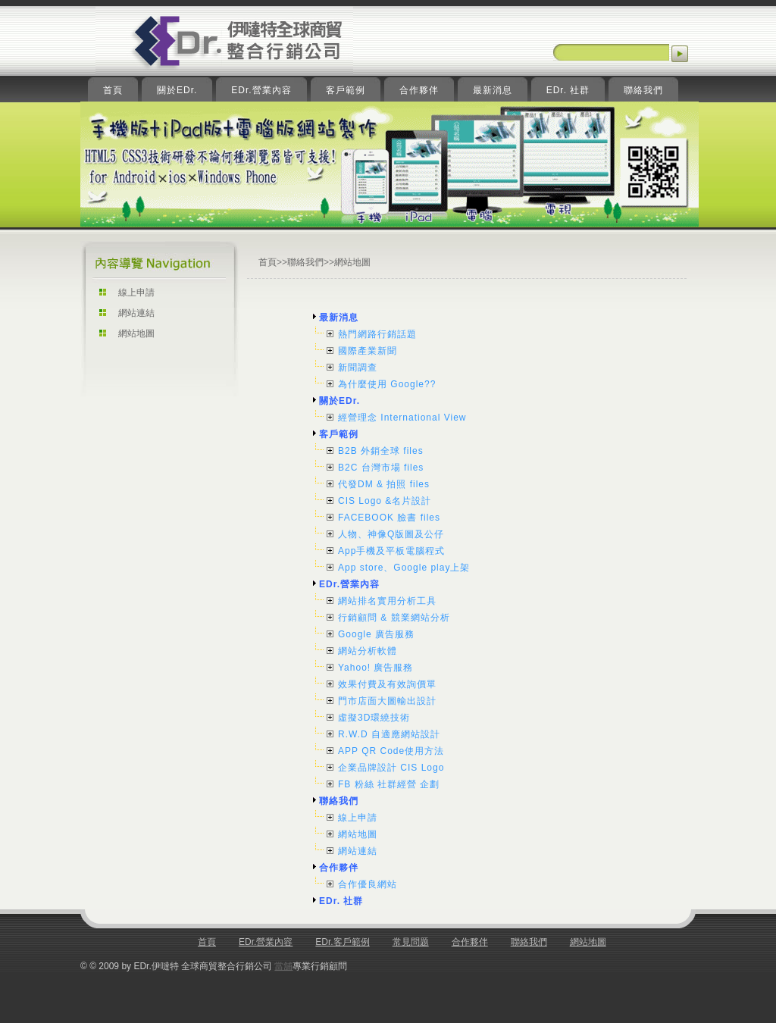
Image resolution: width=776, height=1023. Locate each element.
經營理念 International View (402, 417)
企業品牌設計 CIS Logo (391, 767)
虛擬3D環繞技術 (374, 717)
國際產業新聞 (367, 351)
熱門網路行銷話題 (377, 334)
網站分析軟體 (367, 651)
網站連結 (136, 313)
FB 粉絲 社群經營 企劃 (389, 784)
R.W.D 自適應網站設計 (389, 734)
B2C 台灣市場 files (381, 467)
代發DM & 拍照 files (384, 484)
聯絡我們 (305, 262)
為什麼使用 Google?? (387, 384)
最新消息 (338, 317)
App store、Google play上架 (404, 567)
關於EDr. (339, 401)
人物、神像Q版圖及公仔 (391, 534)
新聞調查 (357, 367)
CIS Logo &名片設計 (384, 501)
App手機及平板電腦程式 (391, 551)
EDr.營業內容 (349, 584)
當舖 (283, 966)
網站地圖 (136, 333)
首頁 (267, 262)
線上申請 (136, 292)
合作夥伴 (338, 867)
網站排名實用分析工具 (387, 601)
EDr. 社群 (341, 901)
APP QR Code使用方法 (391, 751)
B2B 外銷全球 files (381, 451)
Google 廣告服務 (376, 634)
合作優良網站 (367, 884)
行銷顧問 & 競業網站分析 (394, 617)
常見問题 (411, 942)
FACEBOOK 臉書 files (389, 517)
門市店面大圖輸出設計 (387, 701)
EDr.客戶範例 (342, 942)
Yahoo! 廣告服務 (375, 667)
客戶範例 (338, 434)
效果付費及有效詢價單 (387, 684)
